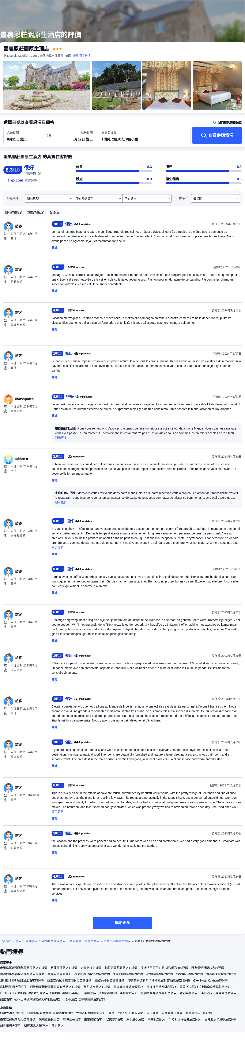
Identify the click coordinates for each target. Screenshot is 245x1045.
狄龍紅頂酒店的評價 (64, 967)
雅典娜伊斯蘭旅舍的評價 (207, 967)
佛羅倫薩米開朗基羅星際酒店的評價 (23, 967)
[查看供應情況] (217, 135)
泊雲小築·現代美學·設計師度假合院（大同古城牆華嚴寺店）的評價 (70, 1013)
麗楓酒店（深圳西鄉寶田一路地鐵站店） (110, 993)
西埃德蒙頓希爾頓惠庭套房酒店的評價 (55, 987)
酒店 (19, 941)
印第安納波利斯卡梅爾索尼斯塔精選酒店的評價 (159, 980)
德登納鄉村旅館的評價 (109, 980)
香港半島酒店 (188, 993)
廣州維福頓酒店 (49, 1019)
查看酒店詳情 (82, 55)
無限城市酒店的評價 (97, 987)
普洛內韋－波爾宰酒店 (84, 941)
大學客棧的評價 (91, 967)
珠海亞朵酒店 (72, 1019)
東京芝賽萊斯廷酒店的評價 (17, 1019)
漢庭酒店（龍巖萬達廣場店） (220, 993)
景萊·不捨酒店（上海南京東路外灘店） (205, 987)
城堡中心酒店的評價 (189, 974)
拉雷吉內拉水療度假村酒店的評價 (69, 980)
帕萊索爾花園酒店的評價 (121, 967)
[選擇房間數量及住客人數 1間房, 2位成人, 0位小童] (144, 137)
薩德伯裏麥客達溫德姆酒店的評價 (22, 974)
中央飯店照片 (156, 1019)
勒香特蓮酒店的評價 (159, 974)
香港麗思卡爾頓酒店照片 (220, 1019)
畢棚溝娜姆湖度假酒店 (128, 987)
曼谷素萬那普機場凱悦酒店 (158, 993)
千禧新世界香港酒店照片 (185, 1019)
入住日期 (13, 132)
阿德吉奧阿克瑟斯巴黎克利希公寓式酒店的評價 (79, 974)
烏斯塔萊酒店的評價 (13, 987)
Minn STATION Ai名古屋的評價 (138, 1013)
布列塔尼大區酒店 (53, 941)
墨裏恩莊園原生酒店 (116, 941)
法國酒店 (32, 941)
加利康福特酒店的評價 (128, 974)
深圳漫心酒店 (135, 1019)
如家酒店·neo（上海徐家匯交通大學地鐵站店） (31, 999)
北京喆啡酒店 (114, 1019)
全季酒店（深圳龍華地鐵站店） (86, 999)
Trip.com (5, 941)
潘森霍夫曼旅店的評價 (221, 974)
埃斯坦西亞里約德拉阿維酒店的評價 (164, 967)
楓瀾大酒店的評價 (12, 1013)
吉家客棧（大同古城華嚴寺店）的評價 (187, 1013)
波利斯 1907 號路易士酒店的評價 (22, 980)
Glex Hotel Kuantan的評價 (210, 980)
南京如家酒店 (93, 1019)
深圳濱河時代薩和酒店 (161, 987)
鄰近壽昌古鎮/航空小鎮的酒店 (43, 1025)
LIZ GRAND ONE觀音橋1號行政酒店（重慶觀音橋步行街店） (40, 993)
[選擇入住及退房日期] (24, 136)
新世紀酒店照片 (10, 1025)
